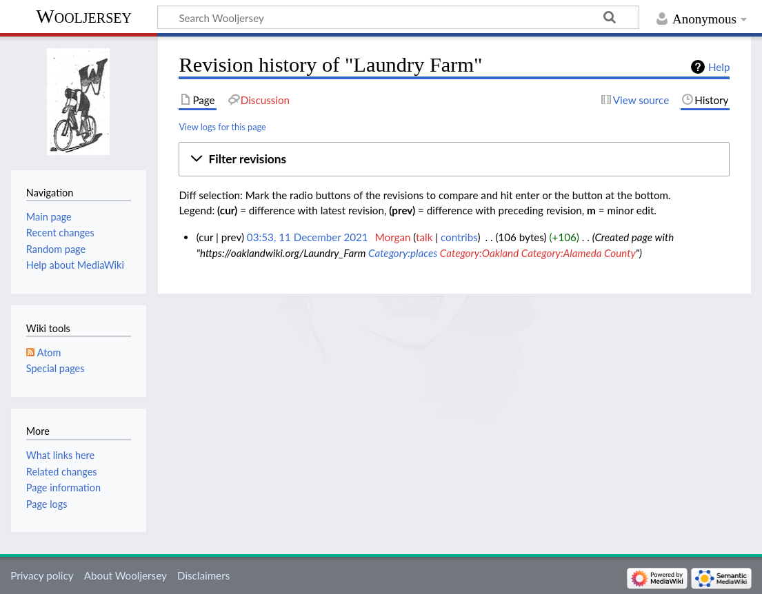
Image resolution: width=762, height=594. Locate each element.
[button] (454, 159)
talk (424, 237)
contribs (459, 237)
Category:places (402, 253)
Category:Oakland (479, 253)
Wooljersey (84, 16)
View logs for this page (222, 126)
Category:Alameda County (578, 253)
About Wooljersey (125, 575)
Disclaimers (203, 575)
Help (719, 67)
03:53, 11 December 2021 (307, 237)
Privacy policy (41, 575)
